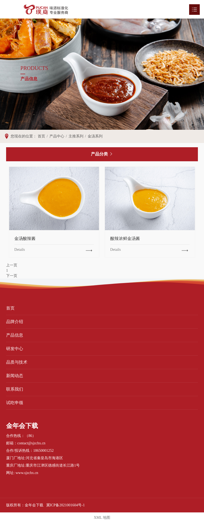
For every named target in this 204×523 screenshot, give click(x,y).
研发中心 (14, 348)
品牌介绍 (14, 321)
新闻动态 (14, 375)
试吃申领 (14, 402)
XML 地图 (102, 518)
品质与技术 (16, 362)
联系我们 (14, 389)
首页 (10, 308)
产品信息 (14, 335)
